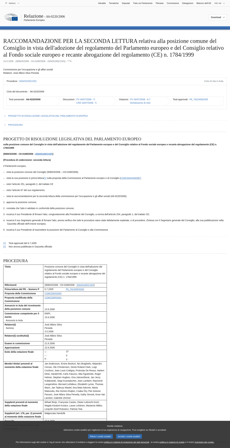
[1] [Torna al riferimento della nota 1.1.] (4, 243)
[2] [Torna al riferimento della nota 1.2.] (4, 246)
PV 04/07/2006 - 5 (85, 99)
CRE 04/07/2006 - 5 (86, 103)
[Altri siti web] (220, 3)
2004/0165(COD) (27, 81)
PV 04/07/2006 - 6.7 (140, 99)
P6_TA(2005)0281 (75, 289)
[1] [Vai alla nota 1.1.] (45, 178)
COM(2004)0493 (129, 178)
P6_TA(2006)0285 (198, 99)
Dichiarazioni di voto (140, 103)
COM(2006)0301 (53, 297)
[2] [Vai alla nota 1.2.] (139, 178)
